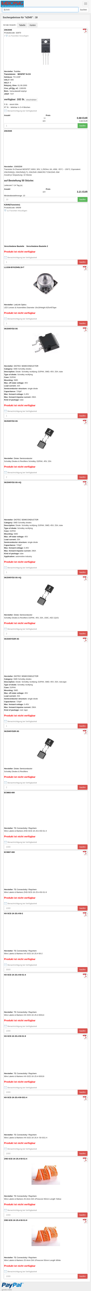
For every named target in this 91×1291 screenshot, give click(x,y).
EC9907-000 (9, 852)
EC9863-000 (9, 792)
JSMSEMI (18, 166)
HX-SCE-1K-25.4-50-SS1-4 (15, 1097)
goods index (7, 1290)
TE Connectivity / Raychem (25, 828)
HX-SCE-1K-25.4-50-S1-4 (15, 975)
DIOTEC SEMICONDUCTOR (26, 366)
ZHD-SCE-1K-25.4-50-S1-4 (15, 1159)
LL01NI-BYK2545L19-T (14, 267)
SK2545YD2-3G (11, 329)
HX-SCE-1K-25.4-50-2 (13, 913)
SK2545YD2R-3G (11, 639)
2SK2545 (8, 30)
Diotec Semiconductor (23, 458)
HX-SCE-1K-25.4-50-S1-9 (15, 1036)
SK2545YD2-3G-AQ (12, 482)
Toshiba (17, 71)
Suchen (83, 10)
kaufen (83, 126)
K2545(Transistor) (12, 205)
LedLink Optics (20, 305)
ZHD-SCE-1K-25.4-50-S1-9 (15, 1220)
